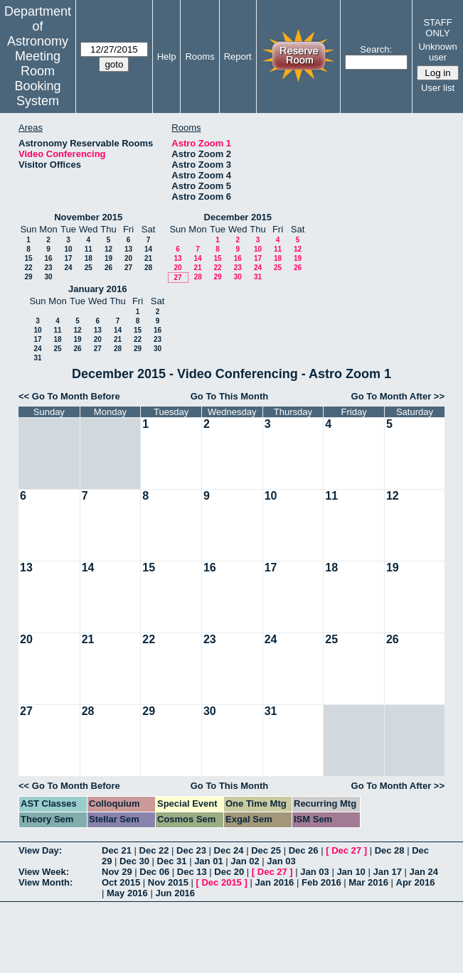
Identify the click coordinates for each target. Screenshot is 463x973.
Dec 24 (229, 850)
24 (68, 268)
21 (148, 258)
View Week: (43, 871)
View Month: (45, 882)
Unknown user (437, 52)
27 (128, 268)
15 (28, 258)
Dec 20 (229, 871)
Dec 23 (191, 850)
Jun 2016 (175, 893)
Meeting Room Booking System (37, 78)
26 (108, 268)
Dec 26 (304, 850)
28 (148, 268)
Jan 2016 (274, 882)
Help (166, 56)
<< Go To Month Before (69, 396)
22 (28, 268)
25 (88, 268)
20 (128, 258)
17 (68, 258)
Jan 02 (244, 861)
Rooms (199, 56)
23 (48, 268)
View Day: (40, 850)
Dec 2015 (221, 882)
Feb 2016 (321, 882)
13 (128, 249)
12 (108, 249)
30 (48, 277)
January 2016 (97, 289)
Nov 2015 (168, 882)
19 (108, 258)
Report (238, 56)
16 (48, 258)
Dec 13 (192, 871)
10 (68, 249)
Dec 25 (266, 850)
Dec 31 (172, 861)
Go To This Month (230, 396)
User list (437, 87)
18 (88, 258)
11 (88, 249)
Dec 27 (346, 850)
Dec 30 (134, 861)
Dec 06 (154, 871)
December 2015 (238, 217)
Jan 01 (208, 861)
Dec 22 (154, 850)
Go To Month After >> (398, 396)
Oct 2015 (121, 882)
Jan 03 (281, 861)
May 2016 (127, 893)
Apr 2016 (415, 882)
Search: (376, 49)
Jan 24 (424, 871)
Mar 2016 (368, 882)
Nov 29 (117, 871)
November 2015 (88, 217)
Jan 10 (350, 871)
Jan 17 (387, 871)
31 (258, 277)
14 (148, 249)
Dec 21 (117, 850)
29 (28, 277)
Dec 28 (390, 850)
